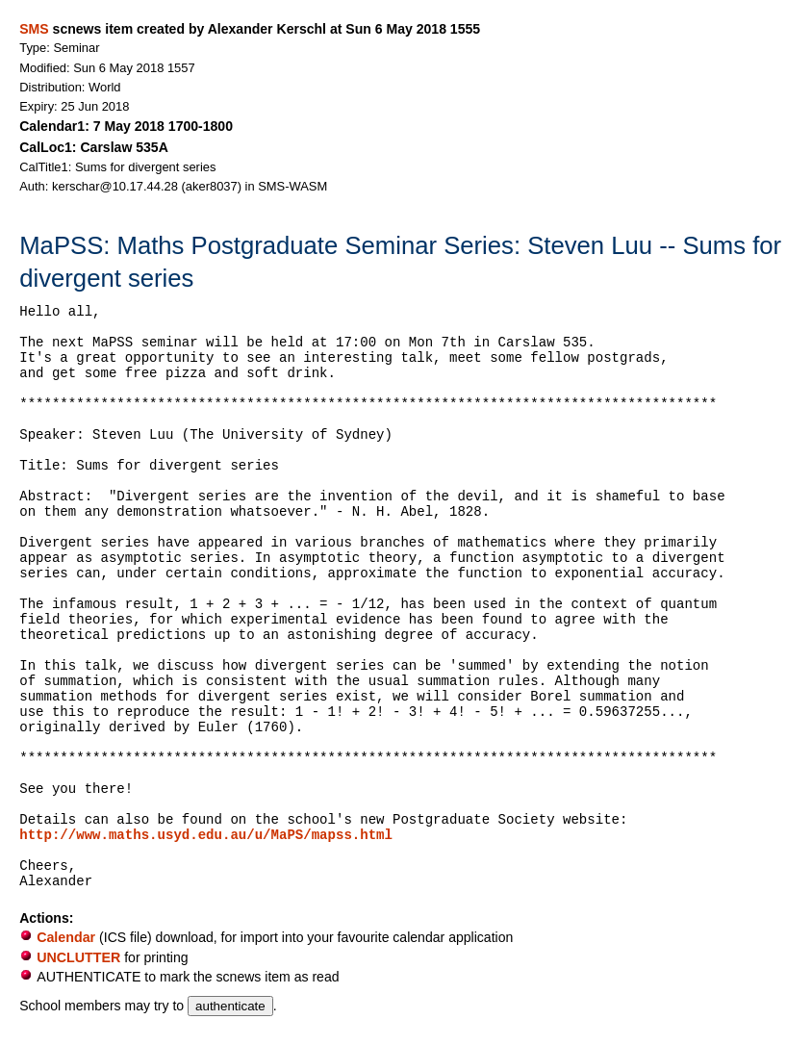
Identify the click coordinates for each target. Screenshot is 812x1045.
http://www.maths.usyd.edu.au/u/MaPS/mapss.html (206, 835)
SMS (33, 29)
